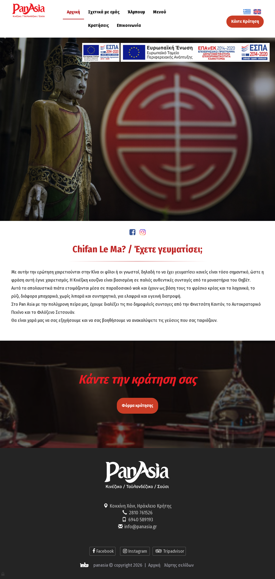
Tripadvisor (169, 551)
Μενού (159, 12)
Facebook (102, 551)
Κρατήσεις (98, 25)
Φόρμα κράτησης (137, 403)
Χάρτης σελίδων (179, 565)
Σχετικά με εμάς (104, 12)
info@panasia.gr (140, 527)
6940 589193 (140, 520)
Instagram (135, 551)
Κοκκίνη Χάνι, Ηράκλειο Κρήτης (141, 506)
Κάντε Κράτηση (245, 21)
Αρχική (73, 12)
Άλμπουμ (136, 12)
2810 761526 (141, 513)
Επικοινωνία (129, 25)
